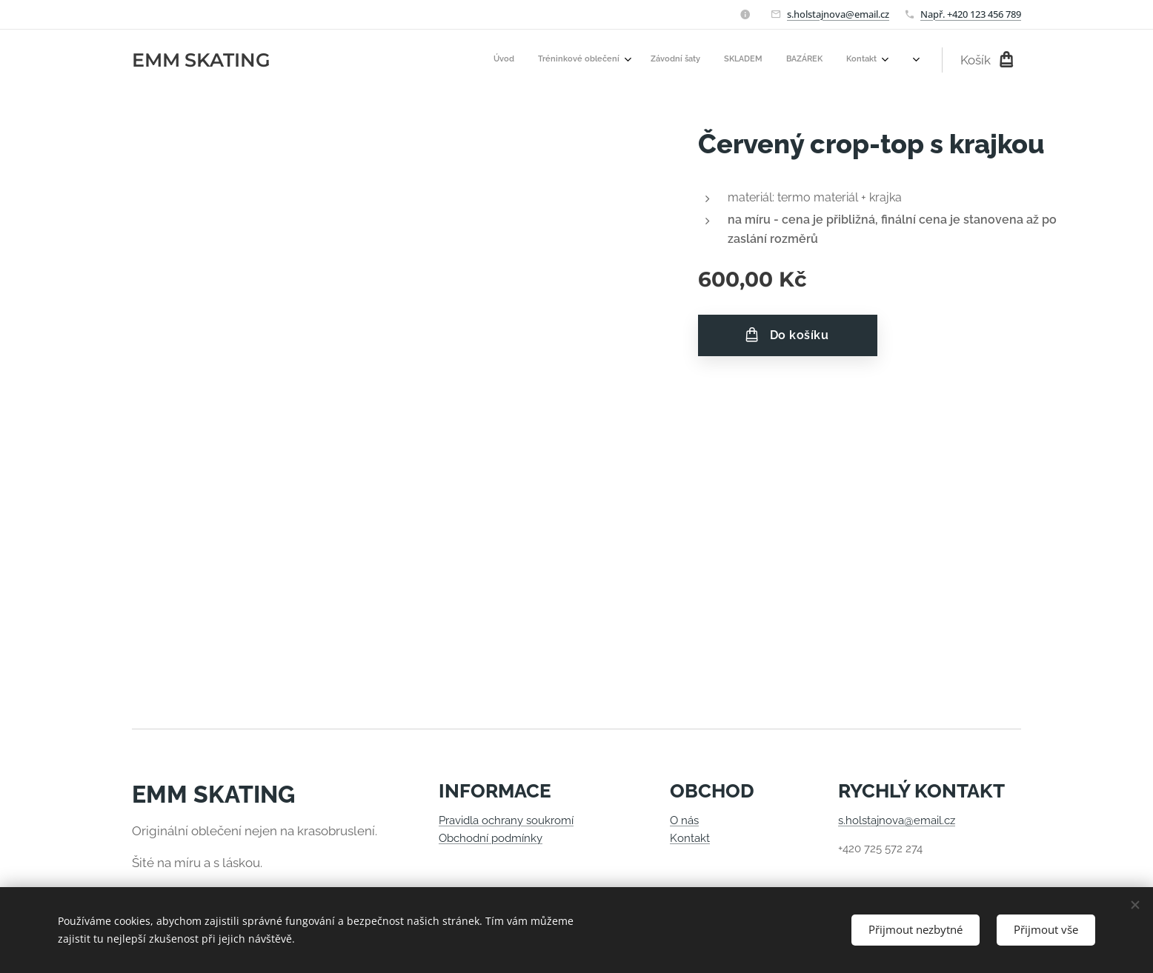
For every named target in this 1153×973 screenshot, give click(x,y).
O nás (684, 820)
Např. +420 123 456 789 (970, 14)
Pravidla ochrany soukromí (506, 820)
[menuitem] (762, 59)
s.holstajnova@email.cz (838, 14)
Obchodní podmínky (490, 838)
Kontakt (690, 838)
